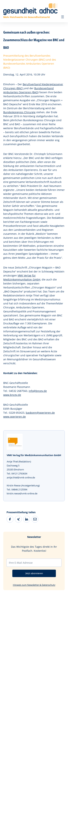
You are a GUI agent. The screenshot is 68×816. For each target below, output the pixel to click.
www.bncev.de (12, 395)
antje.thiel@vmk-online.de (21, 477)
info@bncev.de (38, 391)
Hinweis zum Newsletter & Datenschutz (34, 585)
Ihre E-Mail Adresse (21, 562)
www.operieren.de (14, 416)
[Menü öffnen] (62, 17)
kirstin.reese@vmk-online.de (22, 493)
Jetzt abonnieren (34, 573)
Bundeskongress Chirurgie (19, 112)
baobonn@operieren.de (40, 412)
